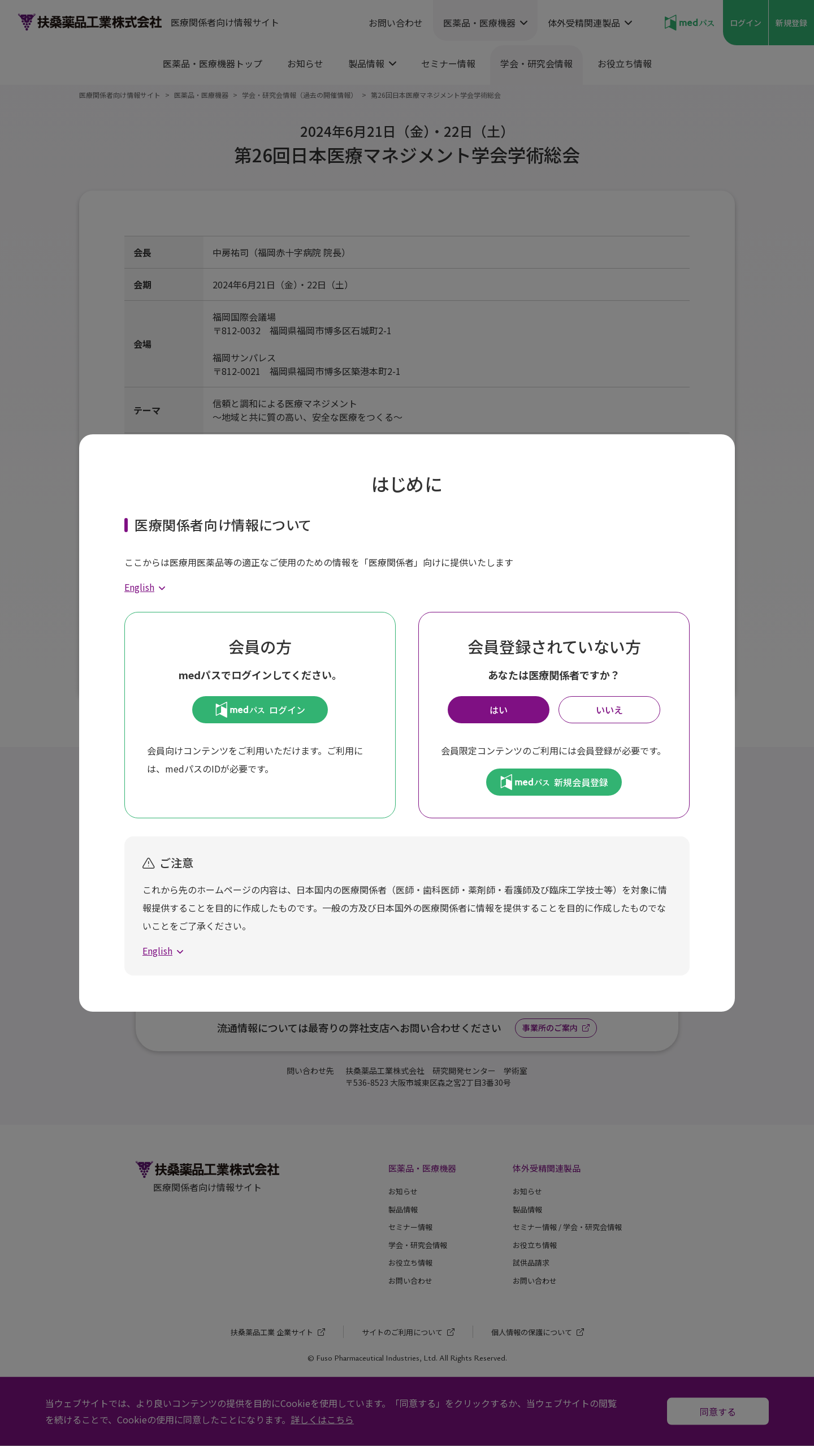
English (139, 587)
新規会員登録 (554, 782)
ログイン (260, 710)
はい (499, 709)
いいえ (609, 709)
